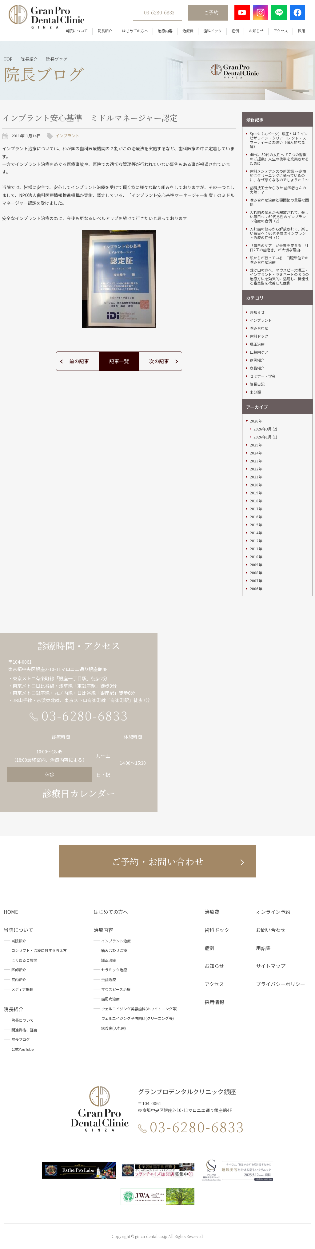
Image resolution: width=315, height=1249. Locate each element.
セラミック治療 (114, 969)
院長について (22, 1020)
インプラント (67, 136)
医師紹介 (18, 969)
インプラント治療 (116, 940)
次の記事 (159, 361)
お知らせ (256, 30)
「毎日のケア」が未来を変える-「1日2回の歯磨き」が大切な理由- (279, 247)
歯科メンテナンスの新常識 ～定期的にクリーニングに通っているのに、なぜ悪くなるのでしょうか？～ (279, 175)
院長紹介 (105, 30)
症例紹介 (257, 360)
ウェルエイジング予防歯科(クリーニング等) (137, 1018)
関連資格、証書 (24, 1029)
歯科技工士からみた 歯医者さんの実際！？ (278, 190)
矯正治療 (257, 344)
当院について (77, 30)
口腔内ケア (259, 352)
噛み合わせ (259, 328)
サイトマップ (270, 965)
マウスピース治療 (115, 989)
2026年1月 (262, 437)
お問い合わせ (270, 929)
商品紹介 (257, 368)
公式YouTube (22, 1049)
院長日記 (257, 384)
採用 (301, 30)
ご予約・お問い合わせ (157, 861)
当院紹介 (18, 940)
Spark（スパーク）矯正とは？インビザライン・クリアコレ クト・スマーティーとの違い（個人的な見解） (279, 140)
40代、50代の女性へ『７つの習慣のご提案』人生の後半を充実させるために (279, 158)
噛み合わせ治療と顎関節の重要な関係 (279, 202)
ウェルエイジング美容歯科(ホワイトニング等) (139, 1008)
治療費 (187, 30)
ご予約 (211, 12)
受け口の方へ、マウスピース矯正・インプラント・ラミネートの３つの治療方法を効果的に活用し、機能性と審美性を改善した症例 (279, 276)
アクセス (280, 30)
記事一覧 (119, 361)
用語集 (263, 948)
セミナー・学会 (263, 376)
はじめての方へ (135, 30)
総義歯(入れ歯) (113, 1028)
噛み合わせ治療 (114, 950)
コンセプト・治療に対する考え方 (39, 950)
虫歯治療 (108, 979)
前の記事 (79, 361)
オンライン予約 (273, 911)
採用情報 (214, 1002)
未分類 (255, 392)
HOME (11, 911)
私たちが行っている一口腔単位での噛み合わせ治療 (279, 260)
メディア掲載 (22, 989)
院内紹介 (18, 979)
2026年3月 (262, 429)
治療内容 (165, 30)
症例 (235, 30)
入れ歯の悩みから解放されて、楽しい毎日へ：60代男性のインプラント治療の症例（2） (279, 216)
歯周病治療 (110, 998)
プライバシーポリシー (280, 984)
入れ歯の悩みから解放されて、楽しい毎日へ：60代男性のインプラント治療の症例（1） (279, 233)
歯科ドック (212, 30)
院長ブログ (20, 1039)
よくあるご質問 (24, 960)
